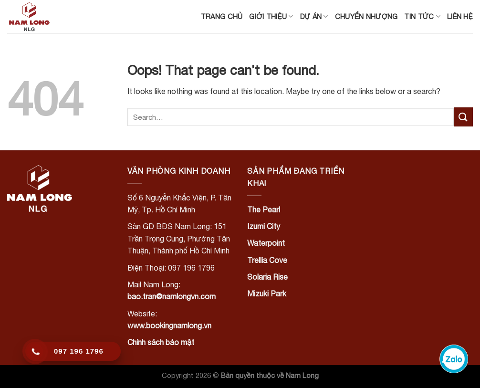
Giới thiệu (271, 16)
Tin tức (422, 16)
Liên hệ (460, 16)
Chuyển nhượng (366, 16)
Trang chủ (222, 16)
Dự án (314, 16)
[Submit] (463, 116)
